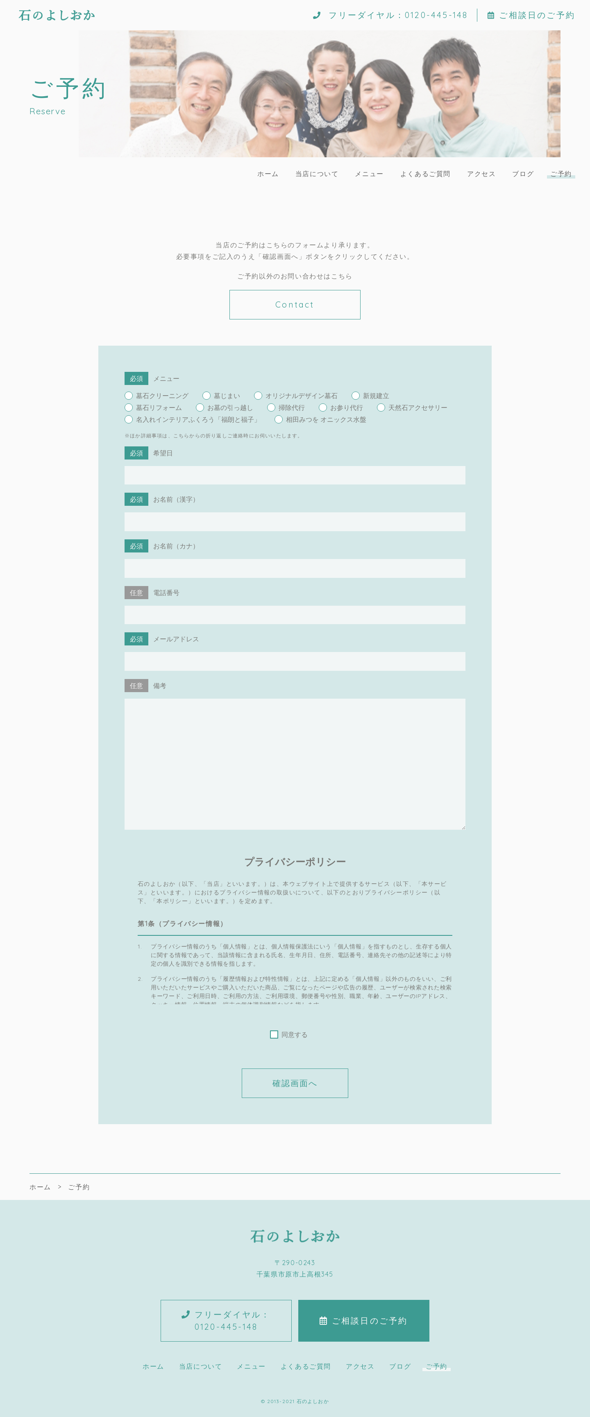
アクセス (481, 174)
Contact (294, 304)
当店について (317, 174)
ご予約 (561, 174)
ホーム (268, 174)
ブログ (523, 174)
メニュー (369, 174)
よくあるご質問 (425, 174)
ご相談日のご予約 (531, 15)
